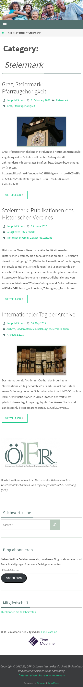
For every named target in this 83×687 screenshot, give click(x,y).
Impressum (58, 675)
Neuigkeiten (13, 232)
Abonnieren (14, 578)
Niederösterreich (26, 329)
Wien (66, 329)
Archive (10, 329)
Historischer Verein (18, 237)
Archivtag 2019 (15, 334)
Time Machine (49, 632)
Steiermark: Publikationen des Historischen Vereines (38, 213)
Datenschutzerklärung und (34, 675)
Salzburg (42, 329)
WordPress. (54, 683)
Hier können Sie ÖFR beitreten (18, 612)
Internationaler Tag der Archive (38, 314)
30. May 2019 (38, 323)
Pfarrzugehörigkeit (24, 106)
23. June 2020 (39, 226)
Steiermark (61, 100)
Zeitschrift (36, 237)
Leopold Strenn (16, 100)
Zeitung (47, 237)
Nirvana (41, 683)
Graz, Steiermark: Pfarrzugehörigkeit (24, 87)
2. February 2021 (40, 100)
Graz (9, 106)
